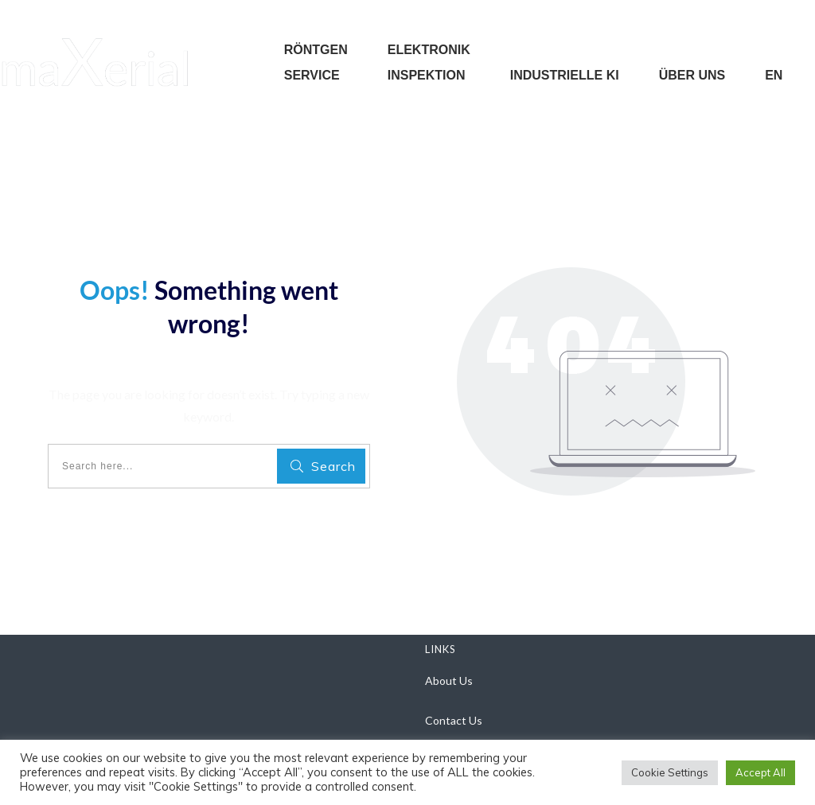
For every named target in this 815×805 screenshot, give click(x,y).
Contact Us (453, 720)
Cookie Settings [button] (669, 772)
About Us (449, 680)
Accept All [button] (760, 772)
